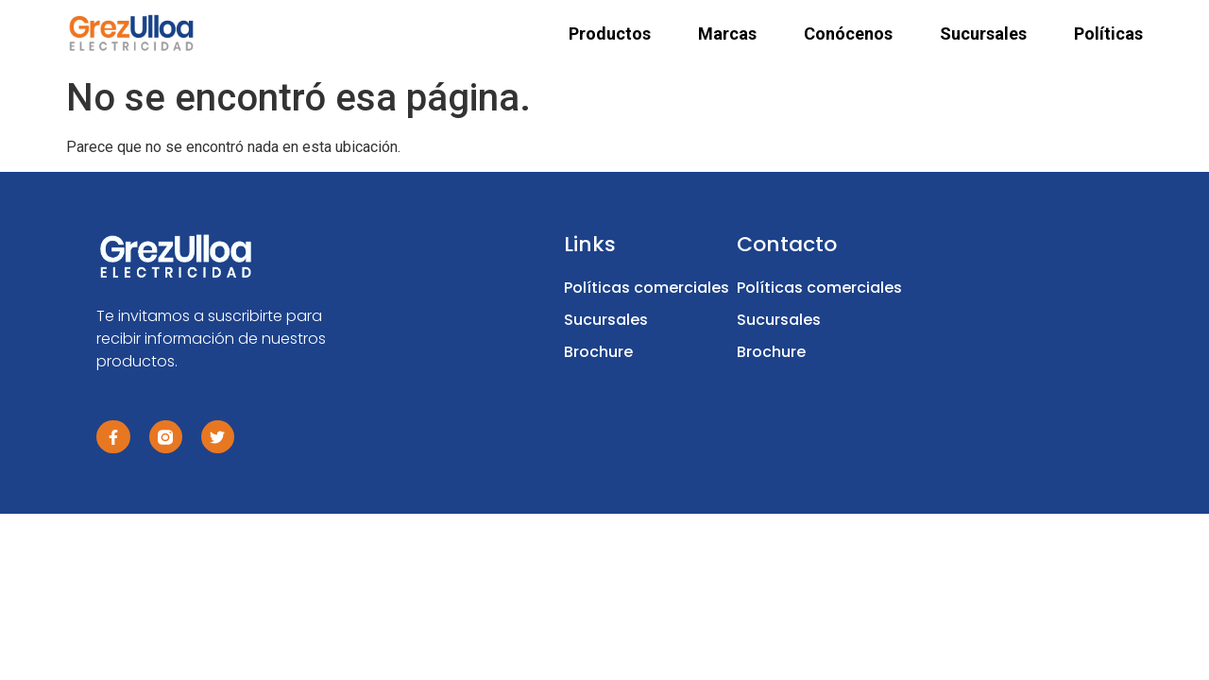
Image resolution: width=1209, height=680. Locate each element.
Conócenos (848, 34)
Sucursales (983, 34)
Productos (610, 34)
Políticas (1108, 34)
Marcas (727, 34)
